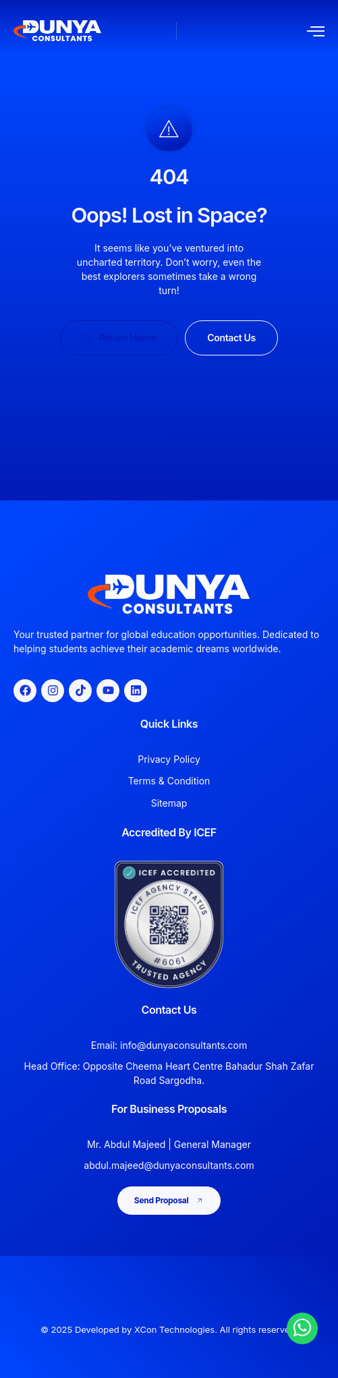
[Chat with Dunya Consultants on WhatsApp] (302, 1327)
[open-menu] (316, 31)
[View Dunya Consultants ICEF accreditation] (169, 924)
